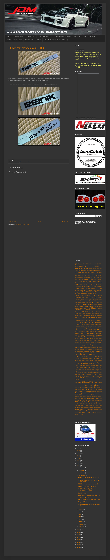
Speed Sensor (98, 384)
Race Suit (99, 367)
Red (76, 372)
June (80, 514)
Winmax (77, 410)
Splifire (86, 385)
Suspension (93, 393)
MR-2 (93, 351)
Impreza (99, 329)
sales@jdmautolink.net (81, 67)
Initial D (84, 331)
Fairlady (77, 310)
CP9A (92, 295)
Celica (90, 290)
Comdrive (95, 293)
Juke (81, 336)
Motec (90, 351)
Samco (90, 378)
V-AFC (80, 403)
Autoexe (90, 275)
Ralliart (97, 369)
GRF (89, 322)
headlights (86, 328)
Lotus (76, 345)
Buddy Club (82, 284)
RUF (91, 376)
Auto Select (78, 275)
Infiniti (80, 331)
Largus (88, 342)
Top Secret (83, 400)
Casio (100, 288)
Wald (100, 405)
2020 (78, 461)
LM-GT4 (99, 344)
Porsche (77, 363)
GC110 (87, 318)
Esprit (100, 306)
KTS (98, 340)
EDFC (97, 302)
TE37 (92, 394)
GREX (85, 322)
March (80, 521)
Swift (76, 394)
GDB (91, 318)
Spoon (100, 385)
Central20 (99, 290)
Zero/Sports (93, 412)
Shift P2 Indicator (89, 36)
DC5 (93, 299)
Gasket (80, 318)
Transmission (98, 400)
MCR (83, 347)
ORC (95, 358)
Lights (90, 344)
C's (101, 284)
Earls (83, 302)
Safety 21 (86, 378)
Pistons (89, 362)
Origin (98, 358)
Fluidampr (89, 311)
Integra (92, 333)
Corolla (81, 295)
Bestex (85, 277)
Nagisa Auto (94, 353)
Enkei (96, 306)
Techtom (77, 396)
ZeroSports (99, 412)
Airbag (90, 268)
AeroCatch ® (29, 40)
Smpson (100, 382)
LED (96, 342)
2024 (78, 451)
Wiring (81, 410)
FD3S (84, 310)
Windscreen (99, 409)
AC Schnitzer (98, 263)
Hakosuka (77, 326)
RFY (101, 372)
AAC (93, 263)
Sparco (86, 384)
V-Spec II (84, 403)
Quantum (81, 367)
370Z (83, 263)
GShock (87, 324)
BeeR (81, 277)
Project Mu (99, 365)
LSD (83, 345)
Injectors (88, 331)
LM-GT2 (95, 344)
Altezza (93, 270)
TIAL (79, 398)
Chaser (84, 291)
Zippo (82, 414)
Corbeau (77, 295)
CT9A (91, 297)
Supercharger (88, 391)
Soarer (82, 384)
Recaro (99, 371)
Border (76, 281)
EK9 (101, 302)
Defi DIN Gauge (82, 493)
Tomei (88, 398)
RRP (78, 376)
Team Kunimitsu (98, 394)
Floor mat (84, 311)
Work (87, 410)
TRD (76, 402)
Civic (96, 292)
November (82, 470)
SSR (79, 387)
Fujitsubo (84, 315)
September (82, 475)
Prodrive (93, 365)
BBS (97, 275)
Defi (96, 299)
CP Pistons (87, 295)
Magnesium (87, 345)
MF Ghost (99, 347)
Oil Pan (100, 356)
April (80, 519)
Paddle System (98, 360)
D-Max (82, 299)
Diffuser (82, 300)
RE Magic (95, 371)
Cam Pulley (87, 286)
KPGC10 (92, 340)
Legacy (99, 342)
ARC (96, 272)
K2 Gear (77, 338)
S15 (79, 378)
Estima (81, 308)
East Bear (88, 302)
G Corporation (98, 315)
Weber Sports (93, 407)
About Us (77, 36)
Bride (86, 283)
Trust (83, 402)
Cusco (95, 297)
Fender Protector (94, 310)
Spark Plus (91, 384)
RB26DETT (83, 371)
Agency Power (90, 266)
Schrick (97, 378)
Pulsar (76, 367)
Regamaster (80, 372)
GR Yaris (99, 320)
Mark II (96, 345)
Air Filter (85, 268)
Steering (99, 387)
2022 (78, 456)
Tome (84, 398)
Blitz (95, 277)
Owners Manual (89, 360)
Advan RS (93, 265)
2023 (78, 453)
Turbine (90, 402)
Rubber (87, 376)
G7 (80, 317)
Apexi (82, 272)
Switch (79, 394)
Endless (90, 304)
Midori (79, 349)
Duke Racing (78, 302)
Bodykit (86, 279)
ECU (93, 302)
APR (89, 272)
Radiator (84, 369)
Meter (94, 347)
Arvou (76, 274)
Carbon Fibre (84, 288)
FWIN (88, 315)
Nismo (82, 354)
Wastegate (77, 407)
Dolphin (95, 300)
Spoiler (96, 386)
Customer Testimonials (63, 36)
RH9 (76, 374)
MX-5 (84, 353)
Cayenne (77, 290)
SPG (83, 385)
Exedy (85, 308)
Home (9, 36)
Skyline (30, 162)
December (82, 468)
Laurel (92, 342)
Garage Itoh (94, 317)
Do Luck (90, 301)
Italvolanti (90, 335)
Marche (92, 345)
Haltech (82, 326)
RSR (84, 376)
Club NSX (77, 293)
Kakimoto (82, 338)
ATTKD (93, 274)
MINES (83, 349)
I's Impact (80, 329)
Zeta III (76, 414)
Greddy (81, 322)
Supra (76, 393)
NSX (90, 354)
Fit (80, 311)
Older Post (65, 221)
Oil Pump (77, 358)
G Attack (92, 315)
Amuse (100, 270)
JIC (79, 336)
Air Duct (81, 268)
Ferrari (100, 310)
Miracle (89, 349)
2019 (78, 463)
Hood (97, 327)
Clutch (82, 293)
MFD (76, 349)
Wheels (77, 409)
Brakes (94, 281)
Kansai (87, 338)
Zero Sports (87, 412)
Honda (94, 327)
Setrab (97, 379)
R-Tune (86, 367)
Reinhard (89, 372)
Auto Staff (84, 275)
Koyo (88, 340)
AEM (79, 266)
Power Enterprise (84, 363)
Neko (76, 354)
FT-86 (78, 313)
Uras (100, 402)
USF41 (76, 403)
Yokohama (99, 410)
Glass (87, 320)
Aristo (100, 272)
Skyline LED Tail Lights (14, 40)
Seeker (87, 379)
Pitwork (93, 362)
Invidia (86, 335)
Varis (88, 403)
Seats (79, 379)
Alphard (81, 270)
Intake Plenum (85, 333)
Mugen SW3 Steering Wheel (86, 502)
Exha (89, 308)
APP (86, 272)
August (81, 509)
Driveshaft (99, 300)
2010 (78, 547)
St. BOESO (83, 387)
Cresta (82, 297)
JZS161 (90, 336)
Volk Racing (81, 405)
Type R (97, 402)
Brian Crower (78, 283)
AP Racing (78, 272)
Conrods (100, 293)
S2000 (82, 378)
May (80, 516)
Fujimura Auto (78, 315)
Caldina (77, 286)
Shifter (80, 382)
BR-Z (87, 281)
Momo (81, 351)
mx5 (87, 353)
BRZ (96, 283)
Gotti (95, 320)
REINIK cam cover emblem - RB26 (26, 48)
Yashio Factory (92, 410)
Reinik (26, 162)
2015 (78, 534)
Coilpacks (89, 293)
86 (90, 263)
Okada (86, 358)
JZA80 (87, 336)
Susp (87, 393)
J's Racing (96, 335)
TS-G (86, 402)
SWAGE (100, 393)
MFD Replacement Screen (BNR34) (56, 40)
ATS (88, 274)
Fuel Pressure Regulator (85, 313)
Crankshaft (78, 297)
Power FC (91, 363)
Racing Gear (78, 369)
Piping (85, 362)
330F (79, 263)
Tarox (89, 394)
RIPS (79, 374)
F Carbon (99, 308)
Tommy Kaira (94, 398)
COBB (85, 293)
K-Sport (95, 336)
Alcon (97, 268)
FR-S (97, 311)
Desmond (99, 299)
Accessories (16, 162)
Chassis (88, 292)
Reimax (22, 162)
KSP (95, 340)
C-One (92, 284)
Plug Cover (99, 362)
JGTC (76, 336)
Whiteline (82, 409)
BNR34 (81, 279)
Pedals (82, 362)
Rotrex (96, 374)
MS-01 (76, 353)
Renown (97, 372)
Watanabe (83, 407)
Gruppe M (82, 324)
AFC (82, 266)
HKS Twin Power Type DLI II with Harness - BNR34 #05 (87, 489)
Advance (99, 265)
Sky (87, 382)
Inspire (92, 331)
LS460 (79, 345)
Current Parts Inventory (45, 36)
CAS (97, 288)
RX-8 (97, 376)
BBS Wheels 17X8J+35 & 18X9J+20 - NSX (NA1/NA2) (89, 496)
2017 (78, 529)
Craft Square (98, 295)
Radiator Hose (90, 369)
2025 (78, 448)
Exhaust (93, 308)
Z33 (80, 412)
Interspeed (82, 335)
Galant (83, 317)
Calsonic (81, 286)
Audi (97, 274)
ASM (79, 274)
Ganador (87, 317)
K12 (101, 336)
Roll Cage (91, 374)
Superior (94, 391)
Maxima (100, 345)
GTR (100, 324)
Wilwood (87, 409)
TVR (94, 402)
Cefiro (85, 290)
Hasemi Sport (93, 326)
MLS (100, 349)
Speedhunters (78, 385)
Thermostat (94, 396)
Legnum (77, 344)
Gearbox (100, 318)
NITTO (39, 40)
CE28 (81, 290)
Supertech (99, 391)
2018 (78, 466)
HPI (76, 329)
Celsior (94, 290)
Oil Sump (82, 358)
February (81, 524)
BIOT (92, 277)
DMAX (86, 300)
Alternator (89, 270)
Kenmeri (82, 340)
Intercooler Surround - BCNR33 (87, 486)
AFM (85, 266)
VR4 (97, 405)
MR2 (100, 351)
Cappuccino (99, 286)
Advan (89, 265)
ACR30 (85, 265)
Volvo (90, 405)
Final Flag (77, 311)
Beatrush (77, 277)
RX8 (101, 376)
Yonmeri (77, 412)
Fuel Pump (94, 313)
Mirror (92, 349)
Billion (88, 277)
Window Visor (92, 409)
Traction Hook (90, 400)
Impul (76, 331)
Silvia (83, 382)
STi (83, 389)
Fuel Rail (99, 313)
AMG (96, 270)
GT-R (97, 324)
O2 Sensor (94, 354)
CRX (86, 297)
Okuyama (90, 358)
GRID (92, 322)
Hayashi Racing (78, 327)
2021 (78, 458)
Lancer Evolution (80, 342)
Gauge (84, 318)
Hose (100, 327)
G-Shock (77, 317)
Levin (80, 344)
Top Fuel (77, 400)
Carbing (77, 288)
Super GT (81, 391)
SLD (96, 382)
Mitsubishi (97, 349)
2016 (78, 532)
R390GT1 (94, 367)
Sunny (76, 391)
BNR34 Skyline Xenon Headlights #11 (89, 477)
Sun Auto (96, 389)
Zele (82, 412)
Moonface (86, 351)
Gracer (76, 322)
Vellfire (100, 403)
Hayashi (100, 326)
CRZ (88, 297)
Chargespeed (78, 291)
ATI (85, 274)
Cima (93, 291)
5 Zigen (87, 263)
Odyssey (100, 354)
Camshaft (93, 286)
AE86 (76, 266)
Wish (84, 410)
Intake (96, 331)
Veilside (96, 403)
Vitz (76, 405)
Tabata (83, 394)
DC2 (90, 299)
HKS (90, 328)
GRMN (100, 322)
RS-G (81, 376)
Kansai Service (94, 338)
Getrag (77, 320)
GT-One (94, 324)
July (80, 511)
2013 (78, 539)
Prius (88, 365)
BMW (98, 277)
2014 (78, 537)
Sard (93, 378)
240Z (76, 263)
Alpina (84, 270)
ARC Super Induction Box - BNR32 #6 (89, 499)
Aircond (94, 268)
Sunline (100, 389)
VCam (91, 403)
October (81, 473)
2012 (78, 542)
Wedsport (99, 407)
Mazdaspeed (78, 347)
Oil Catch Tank (87, 356)
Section (83, 379)
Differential (77, 300)
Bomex (91, 279)
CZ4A (79, 299)
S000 (76, 378)
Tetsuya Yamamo (87, 396)
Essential (77, 308)
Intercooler (99, 333)
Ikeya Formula (92, 329)
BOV (84, 281)
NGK (79, 354)
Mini (86, 349)
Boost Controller (98, 279)
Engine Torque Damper (86, 306)
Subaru (91, 389)
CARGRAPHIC (91, 288)
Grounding (77, 324)
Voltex (86, 405)
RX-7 (93, 376)
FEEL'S (88, 310)
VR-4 (94, 405)
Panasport (77, 362)
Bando (94, 275)
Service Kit (92, 379)
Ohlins (77, 356)
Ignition (87, 329)
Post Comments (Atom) (22, 224)
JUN (84, 336)
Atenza (82, 274)
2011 (78, 544)
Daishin (86, 299)
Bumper (88, 284)
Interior (77, 335)
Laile (100, 340)
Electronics (78, 304)
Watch (87, 407)
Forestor (94, 311)
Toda (81, 398)
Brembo (99, 281)
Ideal (83, 329)
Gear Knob (94, 318)
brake (90, 281)
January (81, 526)
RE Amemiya (89, 371)
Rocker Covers (85, 374)
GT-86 (90, 324)
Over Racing (82, 360)
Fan (82, 310)
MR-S (97, 351)
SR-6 (76, 387)
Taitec (86, 394)
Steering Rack (78, 389)
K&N (98, 336)
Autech (100, 274)
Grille (96, 322)
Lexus (84, 344)
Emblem (84, 304)
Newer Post (12, 221)
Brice (84, 283)
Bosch (80, 281)
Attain (90, 274)
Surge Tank (82, 393)
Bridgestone (91, 283)
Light (87, 344)
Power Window (82, 365)
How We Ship (30, 36)
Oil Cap (81, 356)
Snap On (77, 384)
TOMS (100, 398)
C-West (97, 284)
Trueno (79, 402)
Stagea (88, 387)
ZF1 (79, 414)
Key (85, 340)
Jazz (100, 335)
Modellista (77, 351)
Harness (87, 326)
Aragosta (92, 272)
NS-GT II (87, 354)
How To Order (18, 36)
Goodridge (91, 320)
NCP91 (100, 353)
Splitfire (91, 385)
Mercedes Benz (89, 347)
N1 (90, 353)
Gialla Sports (82, 320)
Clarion (100, 291)
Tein (81, 396)
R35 (90, 367)
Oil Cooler (94, 356)
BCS (100, 275)
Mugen (80, 353)
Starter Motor (93, 387)
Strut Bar (86, 389)
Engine (95, 304)
